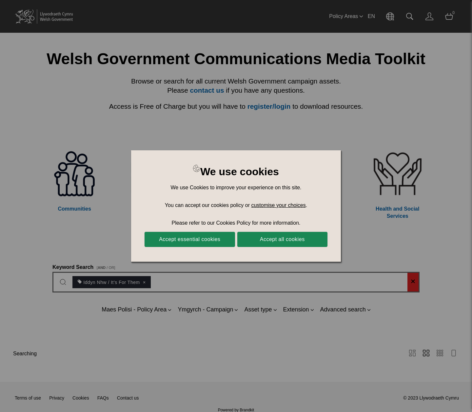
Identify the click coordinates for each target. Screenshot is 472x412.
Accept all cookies (282, 239)
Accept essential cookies (189, 239)
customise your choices (278, 205)
